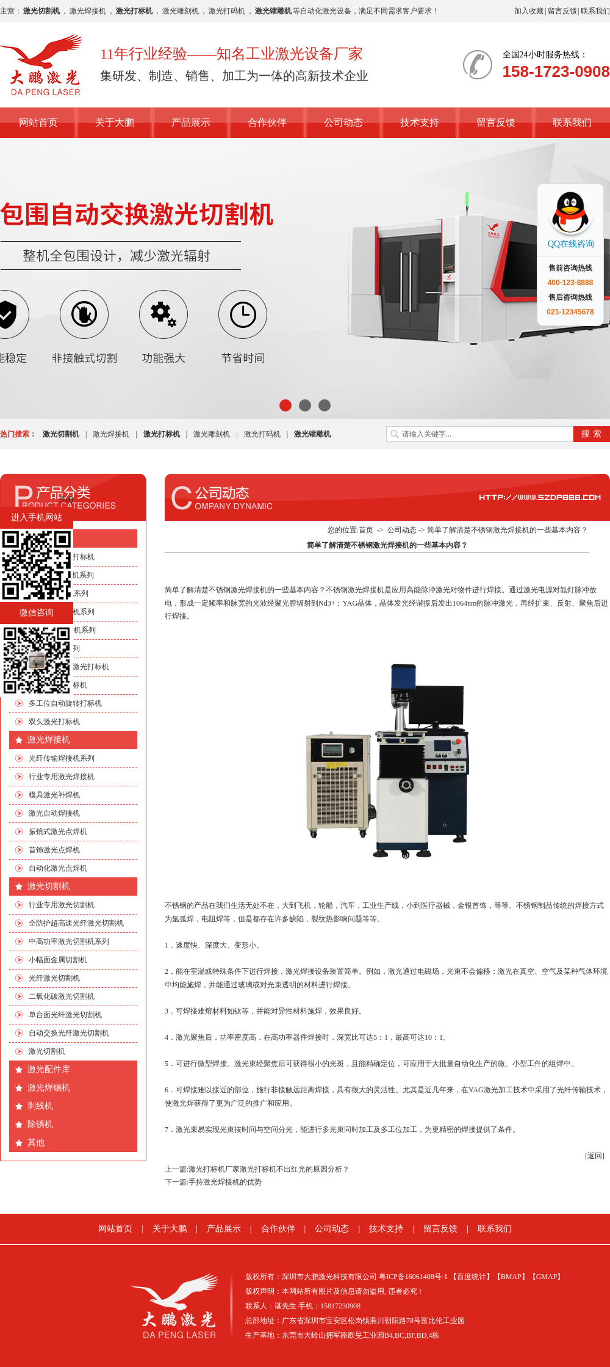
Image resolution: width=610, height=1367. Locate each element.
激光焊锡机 (48, 1087)
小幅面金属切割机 (58, 959)
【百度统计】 (471, 1276)
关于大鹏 (114, 122)
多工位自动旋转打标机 (65, 703)
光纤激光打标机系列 (62, 611)
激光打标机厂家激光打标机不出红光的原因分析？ (269, 1169)
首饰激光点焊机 (54, 850)
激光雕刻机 (180, 11)
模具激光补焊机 (54, 795)
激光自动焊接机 (54, 813)
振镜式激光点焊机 (58, 831)
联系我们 (595, 11)
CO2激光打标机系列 (61, 575)
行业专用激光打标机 (62, 557)
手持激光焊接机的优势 (225, 1182)
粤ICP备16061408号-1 (413, 1276)
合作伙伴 (267, 122)
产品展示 (190, 122)
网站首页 (38, 122)
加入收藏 (529, 11)
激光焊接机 (88, 11)
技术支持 (419, 122)
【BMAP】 (511, 1276)
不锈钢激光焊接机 (238, 590)
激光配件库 (48, 1069)
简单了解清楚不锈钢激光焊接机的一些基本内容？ (507, 530)
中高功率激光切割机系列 (69, 941)
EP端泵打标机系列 (58, 593)
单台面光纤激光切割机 (65, 1014)
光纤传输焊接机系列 (62, 758)
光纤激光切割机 (54, 978)
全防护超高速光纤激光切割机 (76, 923)
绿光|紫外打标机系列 (62, 630)
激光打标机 (48, 538)
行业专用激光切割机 (62, 905)
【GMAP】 (547, 1276)
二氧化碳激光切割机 (62, 996)
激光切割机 (48, 886)
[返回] (595, 1155)
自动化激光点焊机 (58, 868)
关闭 (66, 499)
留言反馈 (562, 11)
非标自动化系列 (54, 648)
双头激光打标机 (54, 721)
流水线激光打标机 (58, 685)
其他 (36, 1142)
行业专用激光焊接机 (62, 776)
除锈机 (40, 1124)
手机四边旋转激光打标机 (69, 666)
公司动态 (343, 122)
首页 (366, 530)
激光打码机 (227, 11)
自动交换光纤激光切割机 (69, 1033)
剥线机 (40, 1106)
